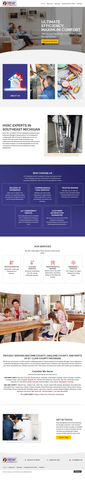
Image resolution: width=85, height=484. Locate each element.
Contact (41, 467)
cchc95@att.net (77, 460)
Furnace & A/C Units (30, 467)
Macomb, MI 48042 (33, 460)
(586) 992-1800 (55, 460)
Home (5, 467)
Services (19, 467)
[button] (49, 41)
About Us (12, 467)
